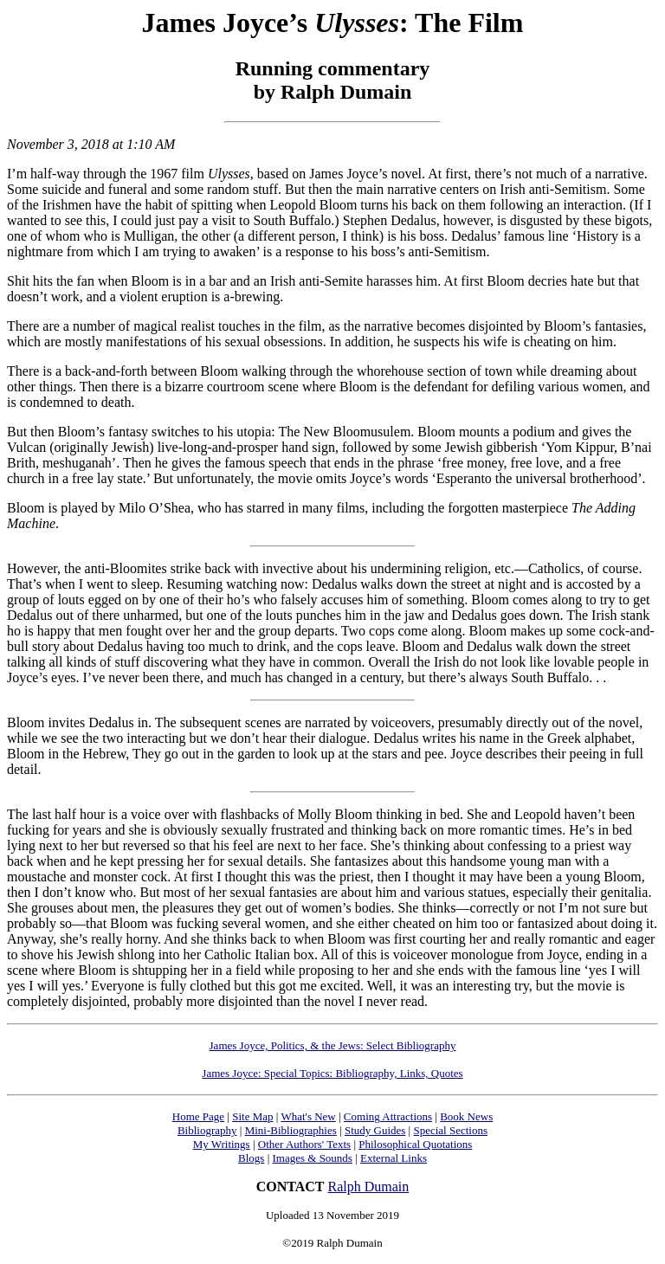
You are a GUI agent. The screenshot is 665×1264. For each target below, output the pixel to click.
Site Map (252, 1116)
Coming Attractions (388, 1116)
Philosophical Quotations (415, 1144)
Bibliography (207, 1130)
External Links (393, 1157)
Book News (466, 1116)
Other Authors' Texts (304, 1144)
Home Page (198, 1116)
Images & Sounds (312, 1157)
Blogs (251, 1157)
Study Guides (375, 1130)
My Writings (221, 1144)
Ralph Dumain (369, 1186)
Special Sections (450, 1130)
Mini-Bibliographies (291, 1130)
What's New (308, 1116)
